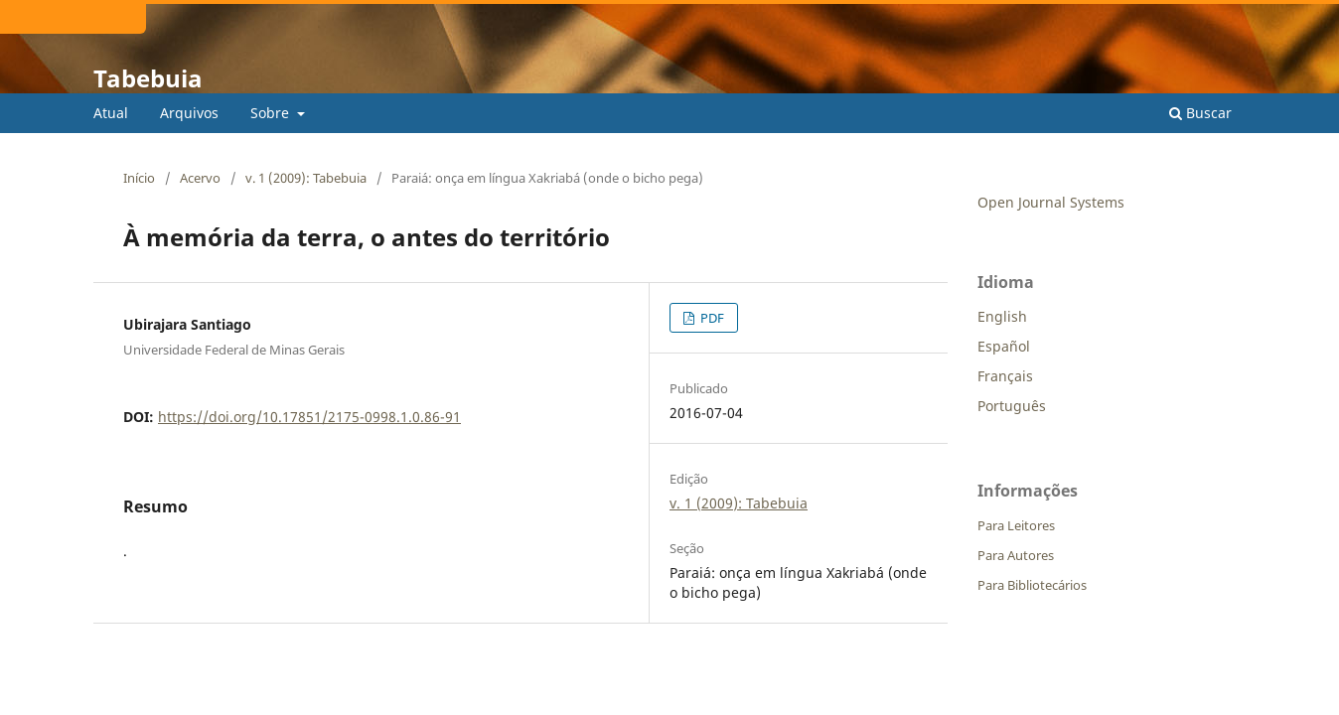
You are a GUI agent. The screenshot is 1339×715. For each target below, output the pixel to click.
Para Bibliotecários (1032, 585)
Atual (110, 112)
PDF (710, 318)
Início (139, 178)
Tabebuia (148, 78)
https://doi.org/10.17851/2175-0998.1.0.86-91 (309, 416)
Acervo (200, 178)
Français (1005, 375)
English (1002, 316)
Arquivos (189, 112)
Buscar (1200, 112)
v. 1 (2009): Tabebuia (306, 178)
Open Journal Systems (1050, 202)
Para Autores (1015, 555)
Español (1003, 346)
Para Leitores (1016, 525)
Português (1011, 405)
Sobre (271, 112)
